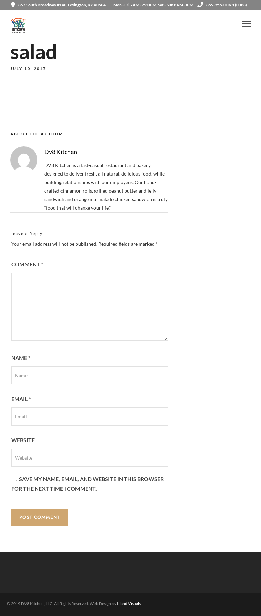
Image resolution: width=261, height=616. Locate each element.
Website (23, 440)
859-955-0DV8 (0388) (222, 4)
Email (21, 399)
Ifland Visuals (129, 603)
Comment (27, 264)
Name (20, 357)
